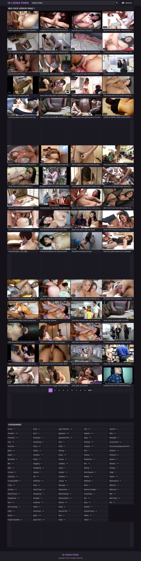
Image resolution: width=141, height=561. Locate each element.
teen (113, 433)
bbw (11, 467)
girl (36, 476)
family (37, 450)
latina (62, 467)
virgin (113, 472)
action (11, 429)
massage (64, 485)
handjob (38, 498)
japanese (64, 433)
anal (11, 441)
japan (37, 515)
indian (37, 506)
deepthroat (14, 498)
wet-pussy (115, 498)
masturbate (64, 489)
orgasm (89, 433)
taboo (88, 515)
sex (87, 498)
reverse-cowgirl (91, 489)
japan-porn (39, 519)
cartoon (12, 472)
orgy (87, 437)
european (38, 437)
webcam (114, 485)
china (12, 485)
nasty (62, 506)
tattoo (88, 519)
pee (87, 463)
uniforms (114, 454)
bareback (13, 459)
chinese (12, 489)
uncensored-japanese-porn (119, 446)
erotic (36, 429)
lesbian (63, 472)
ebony (11, 515)
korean (63, 459)
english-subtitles (15, 519)
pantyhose (89, 459)
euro (36, 433)
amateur (13, 433)
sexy (87, 502)
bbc (11, 463)
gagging (37, 463)
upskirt (113, 459)
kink (62, 441)
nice (62, 515)
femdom (38, 454)
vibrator (114, 463)
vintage (113, 467)
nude (62, 519)
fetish (37, 459)
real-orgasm (90, 472)
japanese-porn (66, 437)
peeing (88, 467)
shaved (88, 506)
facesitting (38, 441)
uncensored (115, 441)
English (128, 3)
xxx (112, 502)
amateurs (13, 437)
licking (63, 480)
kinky (62, 446)
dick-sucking (14, 506)
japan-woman (66, 429)
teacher (113, 429)
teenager (114, 437)
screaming (89, 493)
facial (37, 446)
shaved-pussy (91, 511)
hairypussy (38, 493)
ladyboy (63, 463)
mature (63, 502)
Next (90, 390)
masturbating (65, 493)
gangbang (39, 467)
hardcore (38, 502)
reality (88, 476)
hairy (37, 485)
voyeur (113, 476)
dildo (11, 511)
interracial (38, 511)
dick (11, 502)
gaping (37, 472)
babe (11, 450)
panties (88, 454)
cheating (13, 476)
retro (87, 485)
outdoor (89, 446)
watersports (115, 480)
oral (87, 429)
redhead (89, 480)
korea (63, 454)
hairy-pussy (39, 489)
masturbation (65, 498)
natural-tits (65, 511)
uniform (114, 450)
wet (112, 493)
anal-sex (13, 446)
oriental (89, 441)
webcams (114, 489)
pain (87, 450)
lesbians (63, 476)
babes (12, 454)
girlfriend (38, 480)
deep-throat (14, 493)
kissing (63, 450)
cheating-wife (14, 480)
